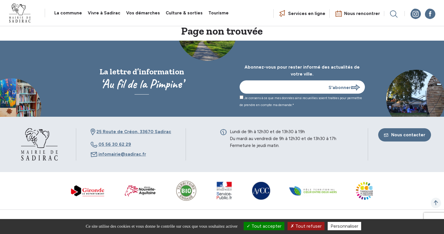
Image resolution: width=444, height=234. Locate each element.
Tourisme (218, 13)
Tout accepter (264, 226)
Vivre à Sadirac (104, 13)
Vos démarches (143, 13)
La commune (68, 13)
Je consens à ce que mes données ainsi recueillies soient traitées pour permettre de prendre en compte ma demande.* (301, 101)
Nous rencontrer (362, 13)
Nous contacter (404, 134)
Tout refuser (306, 226)
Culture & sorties (184, 13)
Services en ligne (306, 13)
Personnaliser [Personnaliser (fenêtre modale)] (344, 226)
